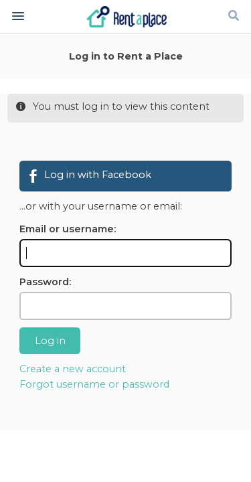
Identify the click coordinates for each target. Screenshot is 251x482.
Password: (45, 282)
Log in (50, 341)
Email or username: (67, 229)
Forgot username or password (94, 384)
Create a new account (72, 369)
